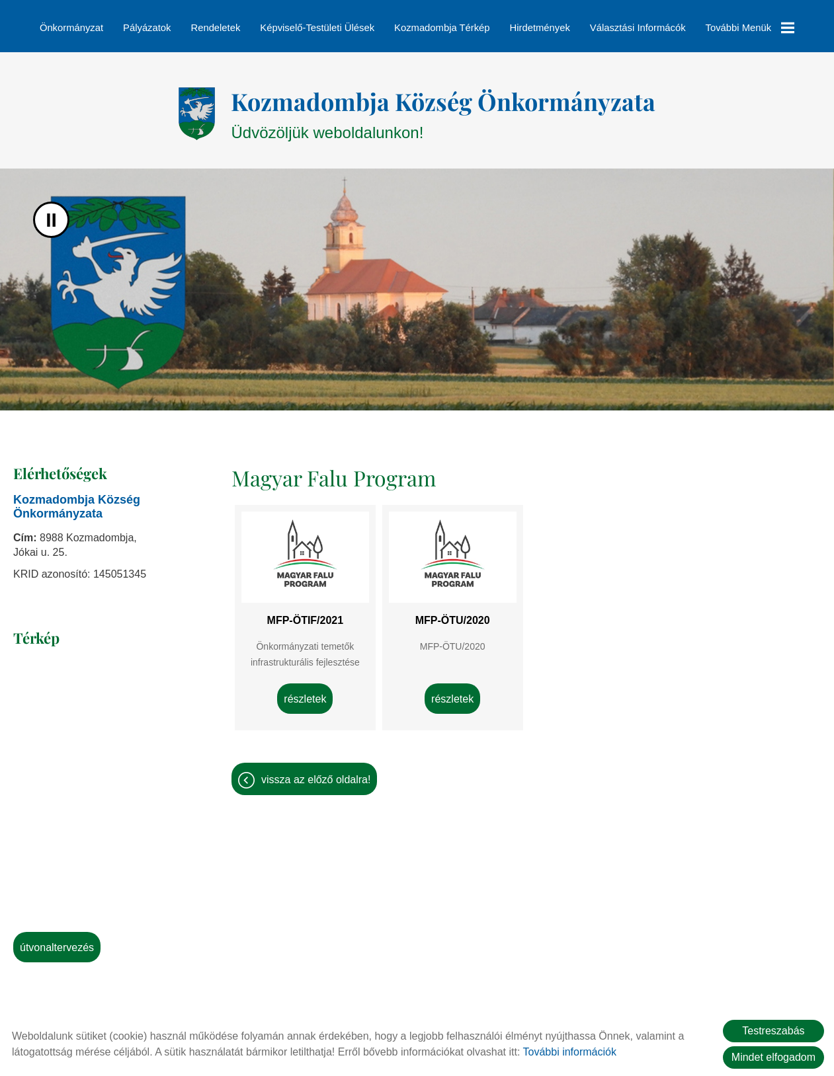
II (51, 213)
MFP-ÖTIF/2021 (305, 613)
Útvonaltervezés (57, 940)
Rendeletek (215, 27)
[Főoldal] (197, 107)
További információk (569, 1051)
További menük (750, 27)
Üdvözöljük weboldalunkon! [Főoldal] (443, 107)
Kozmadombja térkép (441, 27)
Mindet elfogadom (773, 1057)
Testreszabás (773, 1030)
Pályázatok (147, 27)
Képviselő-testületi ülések (317, 27)
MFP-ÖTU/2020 (452, 613)
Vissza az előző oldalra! (315, 773)
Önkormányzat (71, 27)
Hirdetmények (540, 27)
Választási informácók (638, 27)
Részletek (305, 692)
